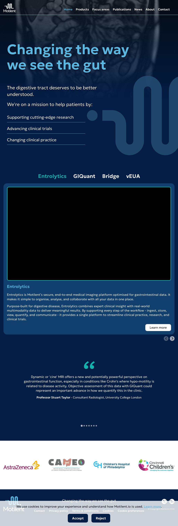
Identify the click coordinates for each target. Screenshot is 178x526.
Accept (78, 518)
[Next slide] (172, 338)
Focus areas (101, 9)
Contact (164, 9)
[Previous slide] (166, 338)
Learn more (158, 327)
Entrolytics (52, 176)
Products (82, 9)
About (150, 9)
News (138, 9)
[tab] (82, 426)
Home (68, 9)
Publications (122, 9)
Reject (101, 518)
